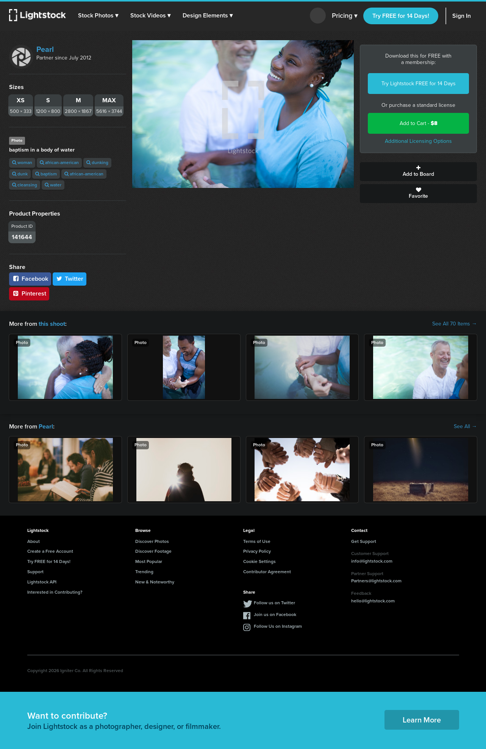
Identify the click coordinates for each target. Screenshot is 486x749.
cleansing (24, 184)
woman (22, 162)
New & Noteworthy (154, 582)
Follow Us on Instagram (278, 626)
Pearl (45, 49)
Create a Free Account (50, 551)
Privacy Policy (257, 551)
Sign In (461, 15)
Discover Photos (152, 541)
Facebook (30, 278)
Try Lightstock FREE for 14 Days (418, 84)
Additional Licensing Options (418, 141)
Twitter (70, 278)
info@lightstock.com (371, 561)
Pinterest (29, 293)
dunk (20, 173)
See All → (465, 426)
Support (35, 571)
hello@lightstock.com (373, 600)
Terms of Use (256, 541)
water (53, 184)
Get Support (363, 541)
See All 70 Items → (454, 324)
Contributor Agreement (267, 571)
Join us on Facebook (275, 614)
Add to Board (418, 171)
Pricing (344, 16)
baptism (46, 173)
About (33, 541)
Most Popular (148, 561)
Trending (144, 571)
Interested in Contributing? (55, 591)
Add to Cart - (419, 123)
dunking (97, 162)
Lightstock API (41, 582)
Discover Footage (153, 551)
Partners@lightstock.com (376, 580)
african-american (59, 162)
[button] (98, 16)
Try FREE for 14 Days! (400, 15)
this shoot (52, 323)
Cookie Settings (259, 561)
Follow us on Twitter (274, 602)
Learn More (422, 719)
